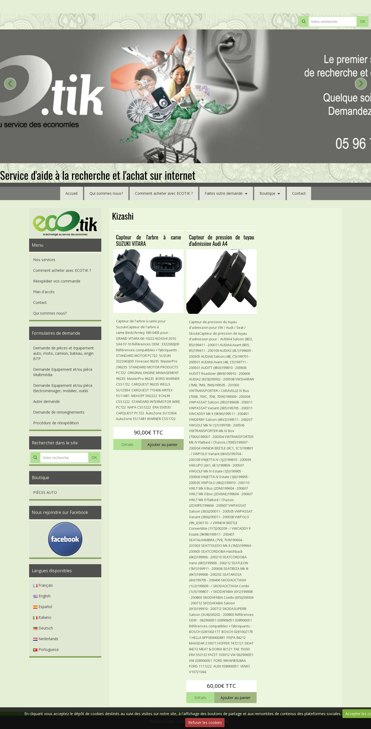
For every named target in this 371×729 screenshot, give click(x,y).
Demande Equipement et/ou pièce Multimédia (62, 372)
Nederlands (45, 638)
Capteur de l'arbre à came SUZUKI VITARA (148, 240)
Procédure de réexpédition (56, 422)
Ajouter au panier (162, 444)
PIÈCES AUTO (45, 492)
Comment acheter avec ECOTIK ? (164, 193)
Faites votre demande (224, 193)
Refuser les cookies (205, 722)
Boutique (267, 193)
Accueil (71, 193)
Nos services (44, 259)
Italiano (42, 617)
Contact (299, 193)
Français (43, 585)
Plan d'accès (44, 291)
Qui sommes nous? (106, 193)
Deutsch (43, 628)
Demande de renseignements (58, 412)
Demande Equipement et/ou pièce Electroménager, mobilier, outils (62, 388)
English (42, 595)
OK (362, 21)
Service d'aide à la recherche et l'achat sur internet (97, 175)
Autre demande (46, 401)
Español (42, 606)
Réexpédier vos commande (56, 281)
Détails (127, 444)
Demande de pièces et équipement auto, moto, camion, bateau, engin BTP (63, 353)
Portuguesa (46, 649)
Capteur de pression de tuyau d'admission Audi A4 (221, 240)
